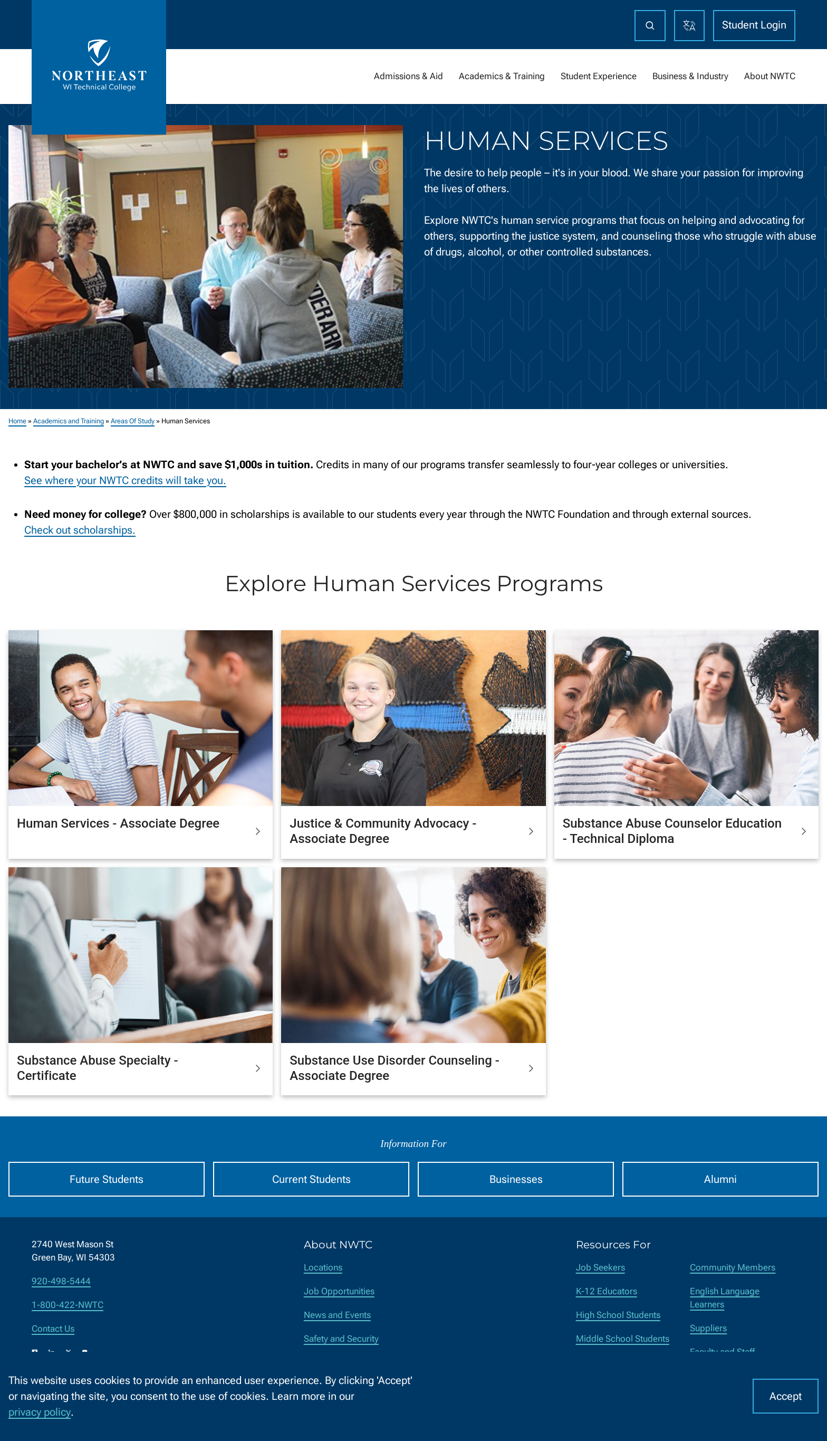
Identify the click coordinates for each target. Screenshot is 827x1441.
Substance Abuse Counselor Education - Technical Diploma (672, 831)
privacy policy (39, 1412)
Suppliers (708, 1328)
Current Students (311, 1179)
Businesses (516, 1179)
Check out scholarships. (80, 529)
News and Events (337, 1315)
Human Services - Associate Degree (118, 823)
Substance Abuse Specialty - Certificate (97, 1068)
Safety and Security (341, 1339)
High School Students (618, 1315)
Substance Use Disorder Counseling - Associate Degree (394, 1068)
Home (17, 421)
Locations (323, 1268)
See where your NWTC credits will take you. (125, 479)
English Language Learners (724, 1298)
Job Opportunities (339, 1291)
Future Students (106, 1179)
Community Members (732, 1268)
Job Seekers (600, 1268)
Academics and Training (68, 421)
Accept (786, 1396)
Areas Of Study (133, 421)
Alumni (720, 1179)
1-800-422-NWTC (67, 1305)
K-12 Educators (606, 1291)
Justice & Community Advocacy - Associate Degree (383, 831)
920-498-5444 (61, 1281)
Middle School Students (622, 1339)
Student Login (754, 24)
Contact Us (53, 1329)
